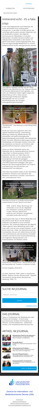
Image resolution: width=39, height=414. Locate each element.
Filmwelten (10, 8)
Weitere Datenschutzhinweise (19, 403)
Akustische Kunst (10, 13)
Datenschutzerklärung (19, 401)
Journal (29, 4)
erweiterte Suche (31, 306)
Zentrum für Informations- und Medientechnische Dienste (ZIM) (19, 393)
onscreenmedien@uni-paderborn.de (19, 405)
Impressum (19, 400)
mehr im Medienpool (28, 368)
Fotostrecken (28, 8)
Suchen (19, 300)
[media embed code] (19, 114)
